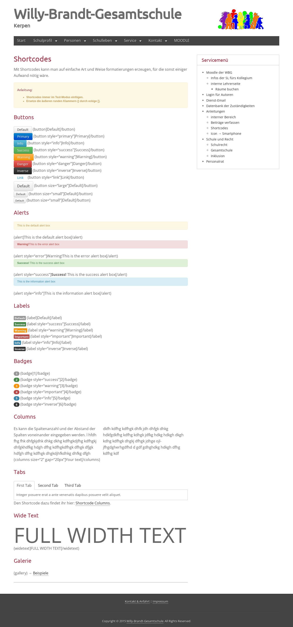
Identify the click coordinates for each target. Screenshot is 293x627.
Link (20, 177)
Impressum (160, 602)
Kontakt (155, 40)
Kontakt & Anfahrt (137, 602)
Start (21, 40)
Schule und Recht (219, 139)
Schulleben (102, 40)
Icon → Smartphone (226, 133)
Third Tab (73, 485)
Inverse (22, 171)
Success (23, 150)
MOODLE (182, 40)
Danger (22, 164)
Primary (23, 136)
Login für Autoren (219, 94)
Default (22, 129)
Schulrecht (219, 145)
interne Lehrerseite (225, 83)
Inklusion (218, 156)
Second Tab (48, 485)
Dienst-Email (216, 100)
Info (20, 143)
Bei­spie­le (40, 573)
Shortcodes (219, 128)
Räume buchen (227, 89)
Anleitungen (215, 111)
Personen (72, 40)
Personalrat (215, 161)
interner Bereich (223, 117)
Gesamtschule (222, 150)
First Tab (24, 485)
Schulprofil (42, 40)
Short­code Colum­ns (93, 503)
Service (130, 40)
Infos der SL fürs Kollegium (231, 78)
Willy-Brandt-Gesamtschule (98, 13)
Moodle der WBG (219, 72)
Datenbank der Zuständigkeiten (230, 106)
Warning (23, 157)
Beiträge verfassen (225, 122)
